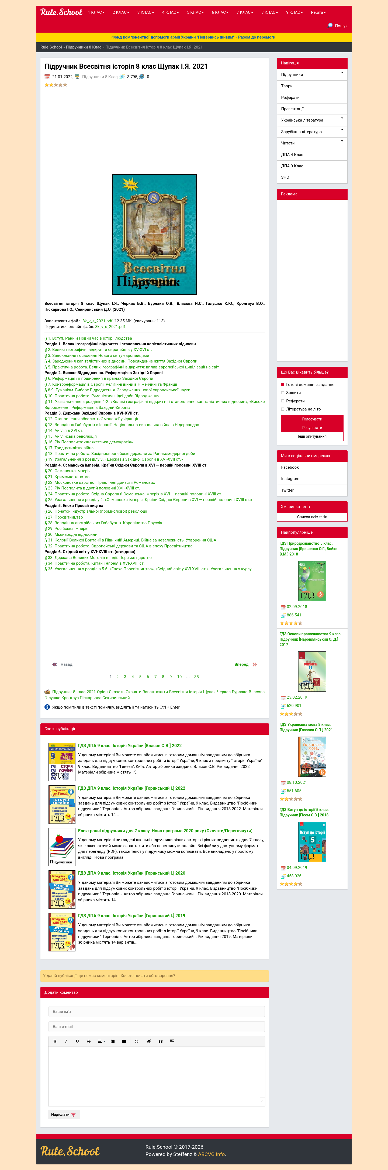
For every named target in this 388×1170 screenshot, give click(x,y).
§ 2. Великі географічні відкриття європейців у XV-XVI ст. (98, 349)
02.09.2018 (294, 606)
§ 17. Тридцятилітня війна (68, 448)
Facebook (290, 467)
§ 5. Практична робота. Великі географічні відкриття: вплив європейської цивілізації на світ (131, 367)
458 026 (291, 876)
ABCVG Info (211, 1154)
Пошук (337, 25)
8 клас (79, 691)
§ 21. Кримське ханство (66, 476)
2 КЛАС (121, 12)
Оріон (102, 691)
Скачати (133, 691)
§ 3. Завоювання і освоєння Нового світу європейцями (96, 355)
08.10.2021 (294, 782)
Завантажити (155, 691)
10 (179, 676)
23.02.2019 (294, 697)
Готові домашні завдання (310, 384)
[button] (55, 1041)
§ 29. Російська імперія (66, 528)
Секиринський (116, 697)
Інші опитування (312, 436)
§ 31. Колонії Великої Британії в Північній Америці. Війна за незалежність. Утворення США (130, 540)
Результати (312, 428)
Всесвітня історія (185, 691)
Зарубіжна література (312, 131)
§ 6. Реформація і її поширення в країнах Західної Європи (98, 378)
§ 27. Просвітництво (63, 517)
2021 (91, 691)
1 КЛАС (96, 12)
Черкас (224, 691)
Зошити (293, 392)
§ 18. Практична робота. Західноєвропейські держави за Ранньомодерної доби (119, 453)
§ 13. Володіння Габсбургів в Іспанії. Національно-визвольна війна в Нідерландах (121, 424)
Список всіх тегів (312, 517)
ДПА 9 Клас (292, 166)
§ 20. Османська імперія (67, 470)
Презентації (292, 108)
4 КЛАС (170, 12)
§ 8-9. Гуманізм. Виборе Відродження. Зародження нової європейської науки (117, 390)
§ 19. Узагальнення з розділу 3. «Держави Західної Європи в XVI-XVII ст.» (113, 459)
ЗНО (285, 177)
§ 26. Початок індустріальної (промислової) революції (95, 511)
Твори (287, 86)
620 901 (291, 705)
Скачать (116, 691)
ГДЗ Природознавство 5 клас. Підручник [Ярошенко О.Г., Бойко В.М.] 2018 (309, 548)
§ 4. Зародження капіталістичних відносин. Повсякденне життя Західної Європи (120, 361)
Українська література (312, 120)
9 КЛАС (294, 12)
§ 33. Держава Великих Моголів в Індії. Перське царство (98, 557)
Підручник (62, 691)
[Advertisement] (154, 130)
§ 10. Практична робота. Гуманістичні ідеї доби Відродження (102, 396)
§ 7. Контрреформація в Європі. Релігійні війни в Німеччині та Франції (110, 384)
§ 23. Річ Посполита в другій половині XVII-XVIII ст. (92, 488)
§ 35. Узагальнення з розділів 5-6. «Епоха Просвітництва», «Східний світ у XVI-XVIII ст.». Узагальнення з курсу (148, 569)
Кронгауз (70, 697)
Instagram (290, 478)
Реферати (290, 97)
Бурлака (239, 691)
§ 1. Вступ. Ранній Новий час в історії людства (88, 338)
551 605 (291, 790)
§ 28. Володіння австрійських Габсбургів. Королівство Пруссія (103, 522)
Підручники (312, 74)
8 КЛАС (269, 12)
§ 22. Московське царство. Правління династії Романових (99, 482)
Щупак (209, 691)
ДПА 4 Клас (292, 154)
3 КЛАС (145, 12)
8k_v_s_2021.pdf (97, 321)
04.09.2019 (294, 867)
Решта (318, 12)
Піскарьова (90, 697)
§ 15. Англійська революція (70, 436)
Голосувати (312, 419)
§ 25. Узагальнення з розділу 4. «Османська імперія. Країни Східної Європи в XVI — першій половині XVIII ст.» (148, 499)
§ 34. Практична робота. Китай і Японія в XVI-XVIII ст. (94, 563)
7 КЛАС (245, 12)
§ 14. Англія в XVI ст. (63, 430)
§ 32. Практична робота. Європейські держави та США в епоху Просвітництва (118, 546)
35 (196, 676)
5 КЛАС (195, 12)
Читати (312, 143)
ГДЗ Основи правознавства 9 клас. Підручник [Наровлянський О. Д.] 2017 (311, 639)
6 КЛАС (220, 12)
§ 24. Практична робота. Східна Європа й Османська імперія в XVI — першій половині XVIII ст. (133, 494)
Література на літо (303, 409)
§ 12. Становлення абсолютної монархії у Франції (91, 418)
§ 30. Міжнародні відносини (70, 534)
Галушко (52, 697)
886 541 (291, 615)
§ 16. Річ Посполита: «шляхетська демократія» (88, 442)
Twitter (287, 490)
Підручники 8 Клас (99, 76)
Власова (257, 691)
